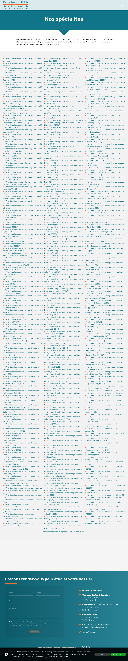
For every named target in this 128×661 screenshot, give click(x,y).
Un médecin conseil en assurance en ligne (105, 391)
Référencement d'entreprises (54, 532)
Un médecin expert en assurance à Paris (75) (65, 120)
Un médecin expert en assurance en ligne (22, 485)
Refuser (102, 654)
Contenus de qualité (77, 532)
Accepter (118, 654)
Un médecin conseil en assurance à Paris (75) (106, 495)
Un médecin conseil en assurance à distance (106, 393)
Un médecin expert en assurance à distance (23, 488)
